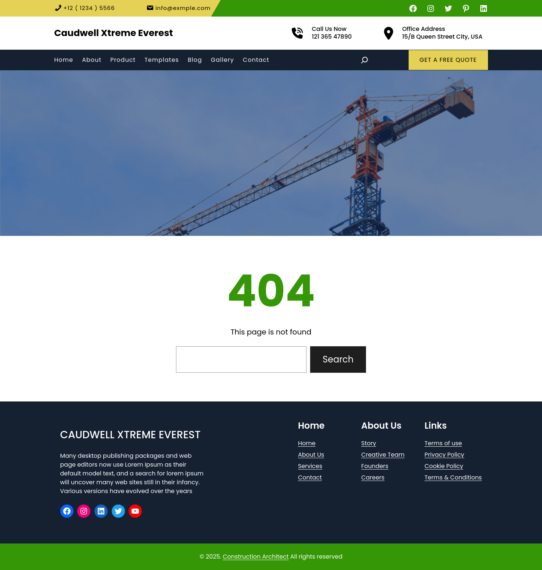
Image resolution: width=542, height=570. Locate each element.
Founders (374, 466)
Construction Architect (255, 556)
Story (368, 443)
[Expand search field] (364, 60)
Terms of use (443, 443)
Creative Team (383, 454)
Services (310, 466)
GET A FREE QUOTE (448, 60)
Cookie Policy (443, 466)
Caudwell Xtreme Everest (113, 32)
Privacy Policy (444, 454)
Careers (372, 477)
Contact (310, 477)
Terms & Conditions (453, 477)
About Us (311, 454)
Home (307, 443)
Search (338, 359)
